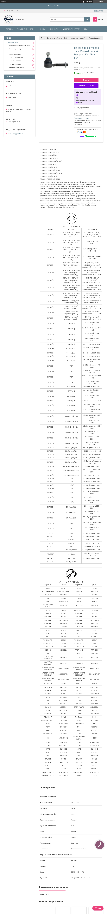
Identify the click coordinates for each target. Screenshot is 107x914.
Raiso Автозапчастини (16, 67)
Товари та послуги (25, 29)
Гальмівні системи (15, 61)
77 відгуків (88, 1)
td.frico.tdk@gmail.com (15, 134)
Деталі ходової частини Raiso (57, 38)
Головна (9, 29)
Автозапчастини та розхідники (19, 45)
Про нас (43, 29)
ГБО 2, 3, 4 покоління (16, 57)
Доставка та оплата (71, 29)
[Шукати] (87, 19)
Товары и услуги (12, 42)
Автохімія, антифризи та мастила (17, 50)
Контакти (54, 29)
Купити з (86, 86)
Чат (98, 908)
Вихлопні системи (15, 54)
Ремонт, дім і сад (15, 64)
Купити (86, 80)
